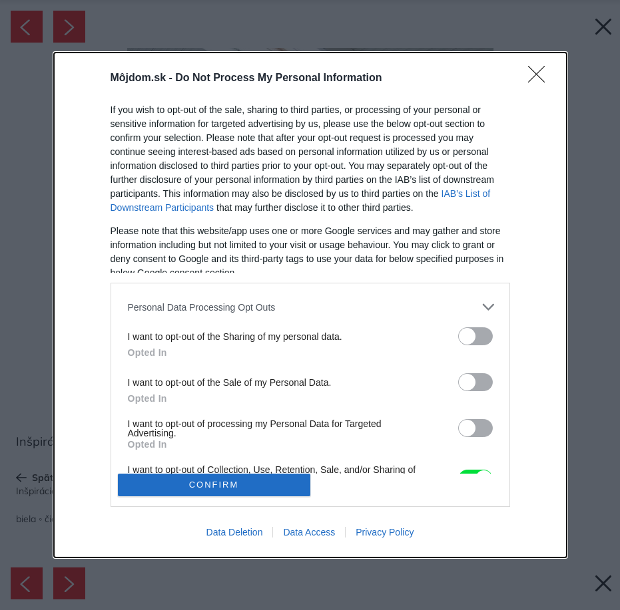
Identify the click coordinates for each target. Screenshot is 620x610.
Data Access (309, 532)
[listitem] (310, 307)
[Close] (540, 78)
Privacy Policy (385, 532)
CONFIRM (214, 485)
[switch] (475, 336)
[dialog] (310, 305)
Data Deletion (234, 532)
